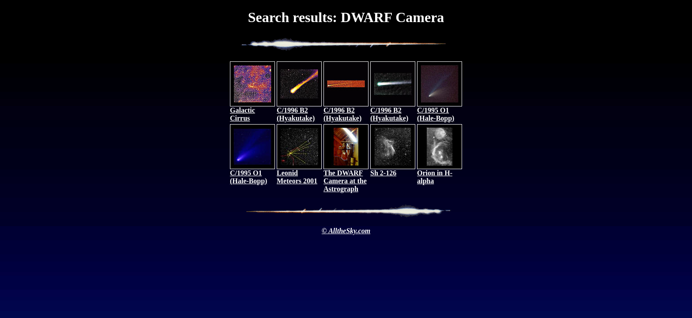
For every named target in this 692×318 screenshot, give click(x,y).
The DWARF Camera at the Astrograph (346, 178)
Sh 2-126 (392, 170)
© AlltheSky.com (346, 231)
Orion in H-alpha (439, 174)
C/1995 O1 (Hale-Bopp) (439, 111)
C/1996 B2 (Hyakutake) (299, 111)
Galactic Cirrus (252, 111)
